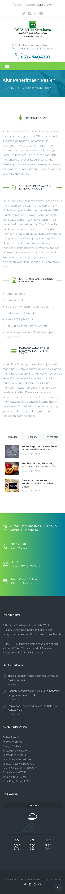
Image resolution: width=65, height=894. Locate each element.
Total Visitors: (10, 776)
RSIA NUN (9, 87)
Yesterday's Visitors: (14, 755)
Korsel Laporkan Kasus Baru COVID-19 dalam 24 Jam (39, 448)
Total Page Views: (13, 781)
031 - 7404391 (35, 57)
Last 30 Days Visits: (14, 763)
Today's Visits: (11, 742)
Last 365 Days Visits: (15, 768)
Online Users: (10, 737)
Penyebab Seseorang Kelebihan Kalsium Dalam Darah (37, 483)
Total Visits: (9, 772)
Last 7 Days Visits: (13, 759)
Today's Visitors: (12, 746)
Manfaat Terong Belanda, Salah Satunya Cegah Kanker (39, 465)
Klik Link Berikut (21, 583)
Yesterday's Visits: (13, 750)
